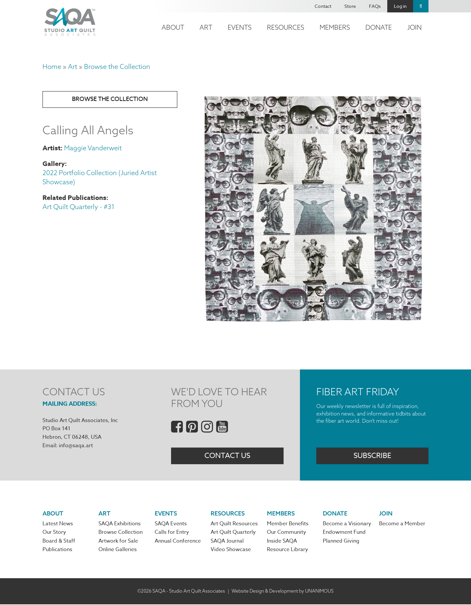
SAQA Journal (227, 542)
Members (335, 27)
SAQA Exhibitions (119, 524)
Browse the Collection (117, 66)
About (173, 27)
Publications (57, 550)
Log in (400, 6)
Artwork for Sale (118, 542)
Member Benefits (287, 524)
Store (350, 6)
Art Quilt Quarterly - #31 (78, 207)
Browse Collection (120, 533)
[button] (312, 321)
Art (206, 27)
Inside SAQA (282, 542)
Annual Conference (178, 542)
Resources (285, 27)
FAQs (375, 6)
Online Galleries (117, 550)
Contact (323, 6)
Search (420, 6)
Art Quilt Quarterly (233, 533)
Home (52, 66)
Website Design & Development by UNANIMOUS (283, 592)
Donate (378, 27)
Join (414, 27)
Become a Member (402, 524)
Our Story (54, 533)
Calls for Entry (172, 533)
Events (240, 27)
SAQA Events (171, 524)
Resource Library (287, 550)
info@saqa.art (76, 446)
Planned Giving (341, 542)
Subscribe (372, 456)
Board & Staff (59, 542)
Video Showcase (231, 550)
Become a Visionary (347, 524)
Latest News (58, 524)
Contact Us (227, 456)
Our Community (286, 533)
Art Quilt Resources (234, 524)
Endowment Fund (344, 533)
